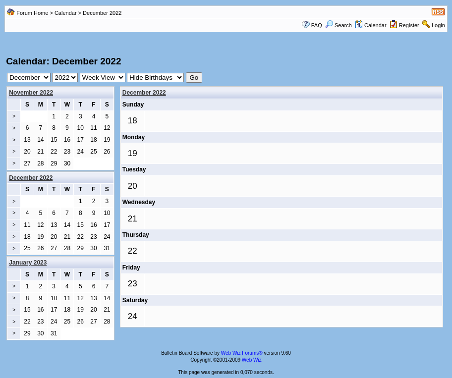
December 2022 (144, 92)
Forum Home (32, 13)
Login (438, 25)
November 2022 (31, 92)
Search (338, 25)
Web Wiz (252, 360)
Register (409, 25)
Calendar (66, 13)
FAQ (316, 25)
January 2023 (28, 262)
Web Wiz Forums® (242, 353)
